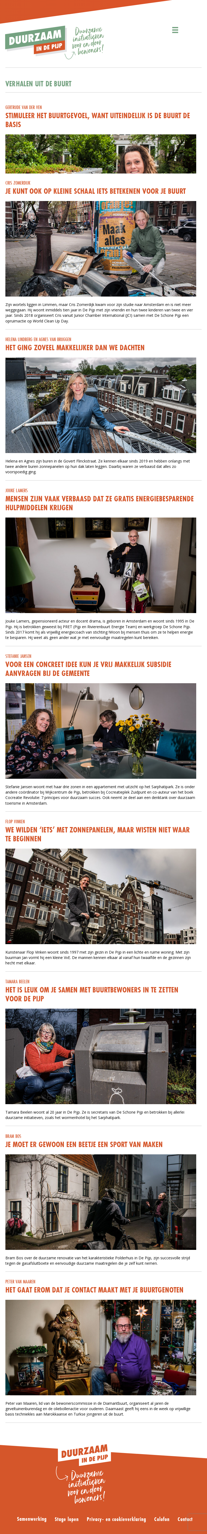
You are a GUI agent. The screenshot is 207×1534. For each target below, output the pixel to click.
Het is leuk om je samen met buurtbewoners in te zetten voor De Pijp (91, 994)
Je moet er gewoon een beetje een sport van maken (84, 1144)
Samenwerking (32, 1519)
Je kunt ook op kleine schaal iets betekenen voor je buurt (95, 191)
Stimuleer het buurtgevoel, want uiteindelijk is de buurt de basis (97, 120)
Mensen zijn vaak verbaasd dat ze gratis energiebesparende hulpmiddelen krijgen (99, 503)
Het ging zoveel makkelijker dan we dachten (75, 347)
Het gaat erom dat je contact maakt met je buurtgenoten (94, 1290)
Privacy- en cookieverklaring (116, 1519)
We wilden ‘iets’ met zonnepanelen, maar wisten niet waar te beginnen (97, 834)
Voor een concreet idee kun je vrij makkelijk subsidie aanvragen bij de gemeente (88, 668)
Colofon (162, 1519)
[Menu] (175, 30)
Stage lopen (67, 1519)
